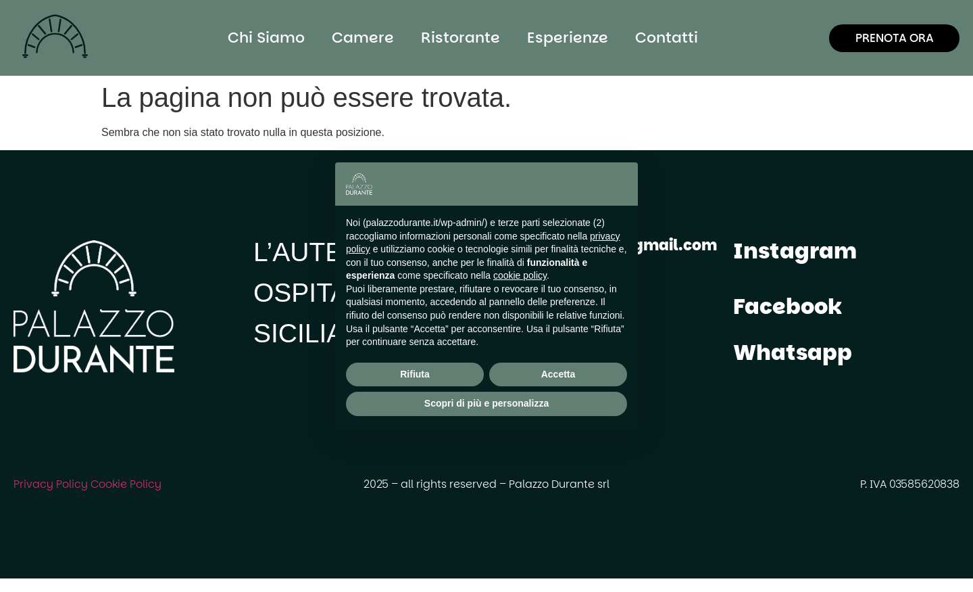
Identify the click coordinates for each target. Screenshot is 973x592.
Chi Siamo (266, 37)
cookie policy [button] (520, 275)
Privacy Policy (51, 484)
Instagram (795, 250)
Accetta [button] (558, 374)
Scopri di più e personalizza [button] (486, 403)
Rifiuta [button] (415, 374)
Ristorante (460, 37)
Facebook (787, 306)
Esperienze (567, 37)
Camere (363, 37)
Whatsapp (792, 352)
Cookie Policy (126, 484)
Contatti (666, 37)
